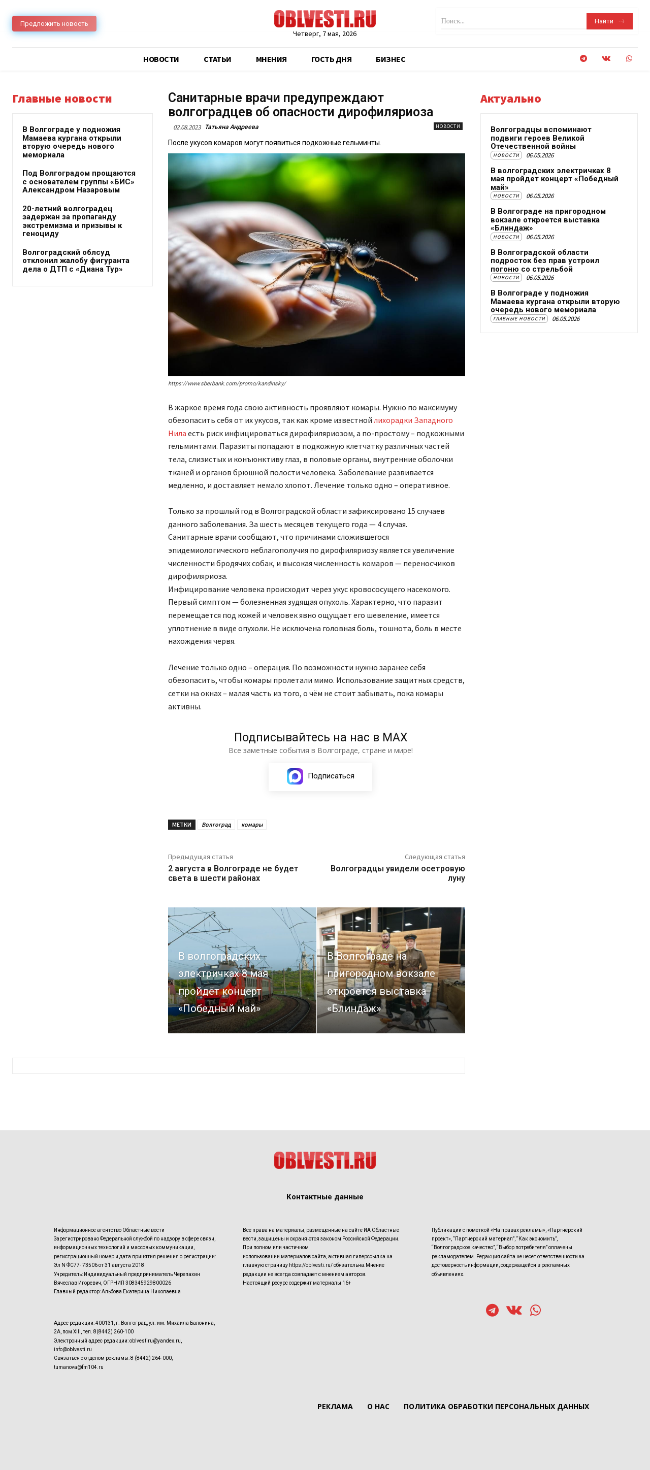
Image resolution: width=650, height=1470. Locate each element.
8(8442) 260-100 (113, 1332)
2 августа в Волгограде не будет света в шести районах (233, 873)
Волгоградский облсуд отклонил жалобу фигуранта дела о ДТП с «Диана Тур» (75, 261)
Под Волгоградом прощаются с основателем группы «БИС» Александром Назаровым (79, 181)
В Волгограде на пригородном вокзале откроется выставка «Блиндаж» (548, 220)
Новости (448, 126)
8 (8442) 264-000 (151, 1358)
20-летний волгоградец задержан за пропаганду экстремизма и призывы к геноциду (72, 221)
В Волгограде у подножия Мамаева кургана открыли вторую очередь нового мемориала (71, 142)
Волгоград (216, 824)
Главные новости (519, 318)
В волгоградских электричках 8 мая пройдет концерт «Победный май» (555, 179)
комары (252, 824)
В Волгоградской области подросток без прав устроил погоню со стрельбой (545, 261)
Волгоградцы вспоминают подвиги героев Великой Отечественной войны (541, 138)
